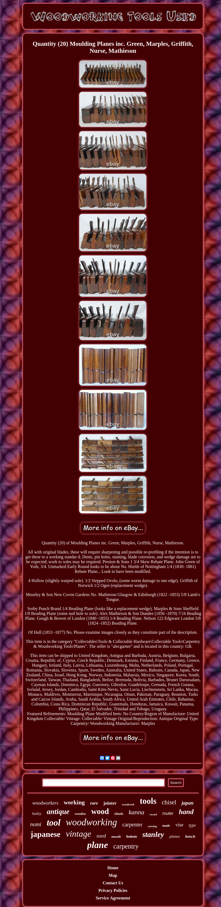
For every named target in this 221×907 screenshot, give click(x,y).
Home (112, 868)
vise (179, 825)
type (192, 825)
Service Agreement (113, 898)
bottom (131, 837)
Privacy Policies (113, 890)
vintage (78, 834)
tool (53, 823)
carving (152, 826)
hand (186, 812)
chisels (118, 814)
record (153, 814)
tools (148, 801)
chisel (169, 802)
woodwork (128, 804)
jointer (110, 803)
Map (112, 875)
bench (190, 836)
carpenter (132, 825)
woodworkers (45, 803)
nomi (35, 824)
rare (94, 803)
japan (187, 803)
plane (97, 845)
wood (100, 811)
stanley (153, 834)
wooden (80, 814)
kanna (136, 812)
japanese (46, 834)
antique (58, 812)
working (74, 802)
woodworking (91, 822)
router (167, 813)
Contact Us (113, 883)
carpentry (126, 846)
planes (174, 836)
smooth (116, 837)
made (166, 825)
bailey (36, 814)
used (101, 836)
